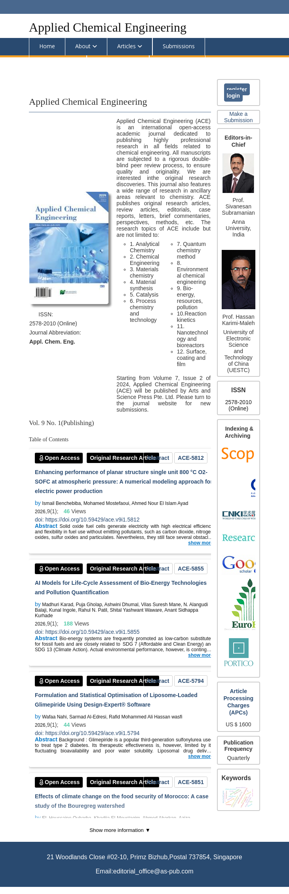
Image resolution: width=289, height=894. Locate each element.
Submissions (179, 46)
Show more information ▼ (119, 830)
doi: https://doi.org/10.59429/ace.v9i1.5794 (87, 733)
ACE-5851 (190, 782)
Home (47, 46)
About (83, 46)
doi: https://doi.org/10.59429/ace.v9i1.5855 (87, 632)
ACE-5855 (190, 568)
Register (237, 89)
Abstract (158, 458)
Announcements (118, 63)
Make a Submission (238, 117)
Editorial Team (57, 63)
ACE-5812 (190, 458)
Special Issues (177, 63)
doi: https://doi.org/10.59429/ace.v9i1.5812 (87, 519)
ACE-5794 (190, 681)
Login (233, 96)
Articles (126, 46)
